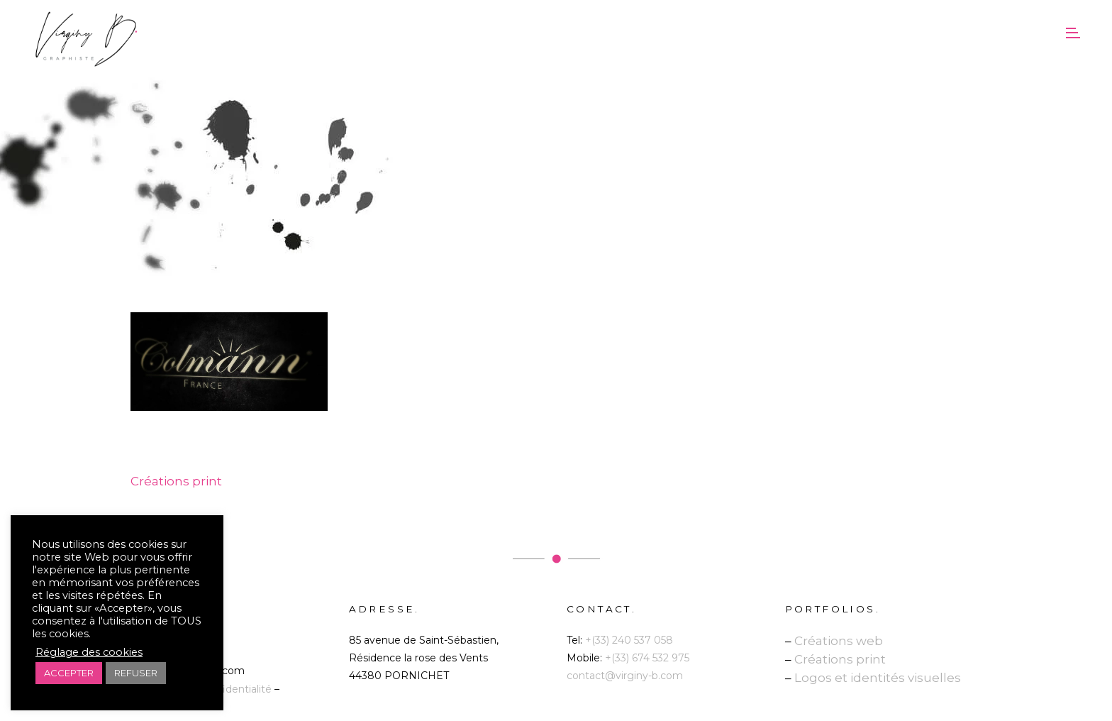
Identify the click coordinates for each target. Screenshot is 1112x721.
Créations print (840, 659)
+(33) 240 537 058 (629, 640)
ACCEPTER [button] (69, 672)
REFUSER (135, 672)
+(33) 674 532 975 (647, 657)
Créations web (838, 641)
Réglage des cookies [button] (89, 652)
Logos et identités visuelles (877, 678)
